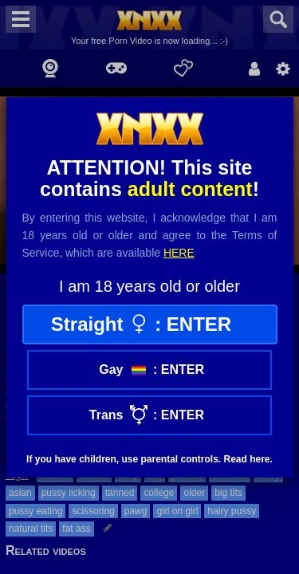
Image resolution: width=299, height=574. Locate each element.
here (179, 252)
